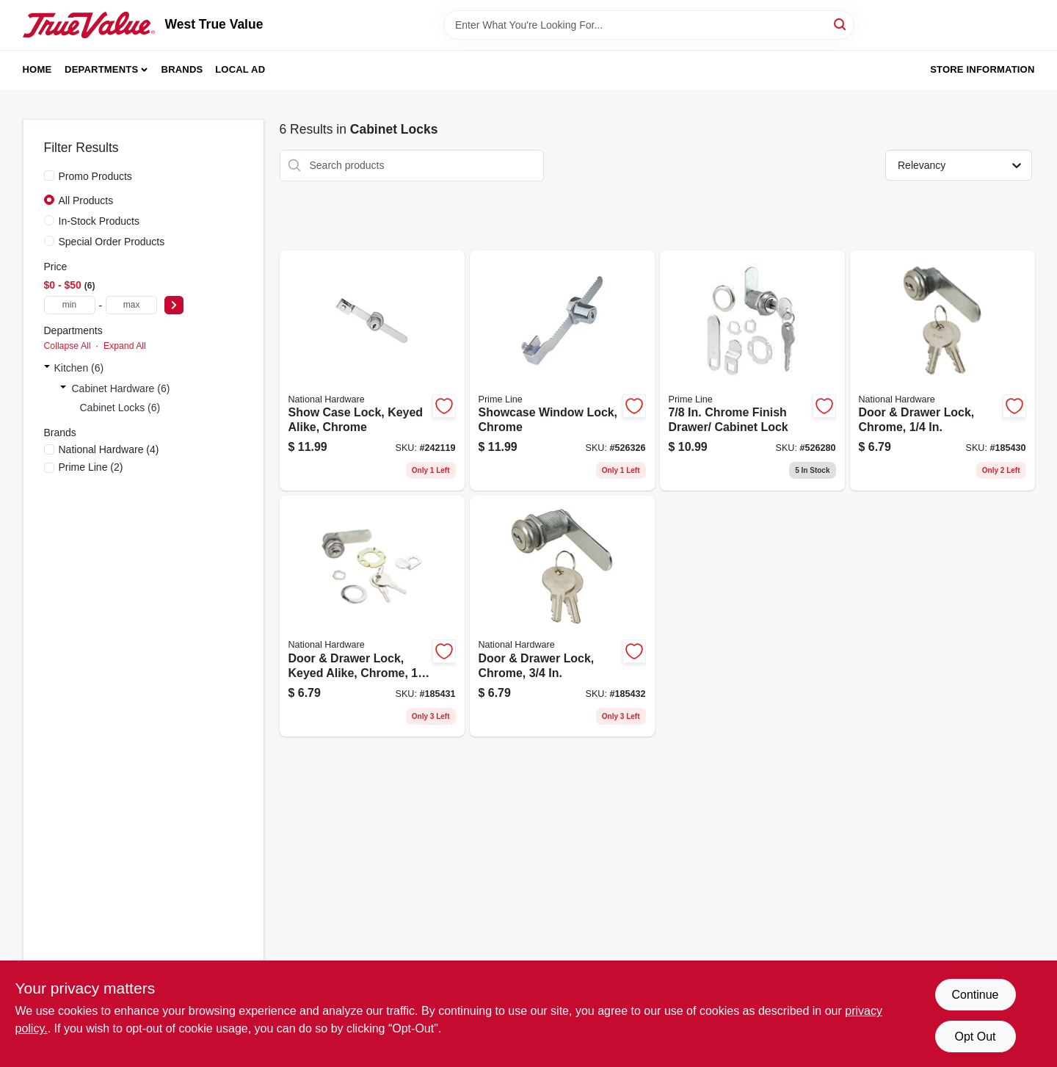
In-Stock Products (99, 221)
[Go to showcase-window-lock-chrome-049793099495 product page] (562, 370)
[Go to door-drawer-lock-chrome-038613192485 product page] (562, 616)
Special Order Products (112, 241)
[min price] (69, 305)
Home (37, 69)
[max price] (131, 305)
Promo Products (95, 176)
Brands (182, 69)
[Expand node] (47, 368)
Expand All (124, 346)
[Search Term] (648, 25)
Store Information (982, 69)
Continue (974, 994)
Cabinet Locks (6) (120, 407)
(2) (91, 467)
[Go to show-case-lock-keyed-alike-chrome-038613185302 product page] (372, 370)
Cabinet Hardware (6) (121, 388)
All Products (86, 200)
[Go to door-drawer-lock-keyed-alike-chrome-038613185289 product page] (372, 616)
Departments (101, 69)
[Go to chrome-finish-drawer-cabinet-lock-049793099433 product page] (752, 370)
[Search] (840, 24)
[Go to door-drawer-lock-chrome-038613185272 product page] (942, 370)
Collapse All (67, 346)
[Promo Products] (49, 175)
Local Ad (240, 69)
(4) (109, 449)
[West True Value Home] (89, 25)
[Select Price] (174, 305)
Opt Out (974, 1036)
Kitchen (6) (79, 368)
